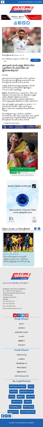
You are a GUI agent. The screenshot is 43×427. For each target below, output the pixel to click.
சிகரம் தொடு (21, 368)
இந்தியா (21, 342)
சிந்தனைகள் (21, 373)
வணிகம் (21, 360)
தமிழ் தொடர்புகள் (21, 333)
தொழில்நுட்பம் (21, 364)
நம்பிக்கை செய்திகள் (17, 387)
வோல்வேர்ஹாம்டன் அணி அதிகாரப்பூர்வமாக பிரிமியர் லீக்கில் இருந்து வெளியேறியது (17, 259)
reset (9, 416)
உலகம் (21, 337)
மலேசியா (21, 329)
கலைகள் (21, 346)
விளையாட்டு (18, 55)
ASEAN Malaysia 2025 (21, 377)
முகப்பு (21, 325)
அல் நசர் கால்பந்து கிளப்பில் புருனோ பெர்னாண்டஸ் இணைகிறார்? (18, 68)
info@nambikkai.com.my (14, 309)
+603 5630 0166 (10, 307)
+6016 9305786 (10, 305)
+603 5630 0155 (10, 302)
